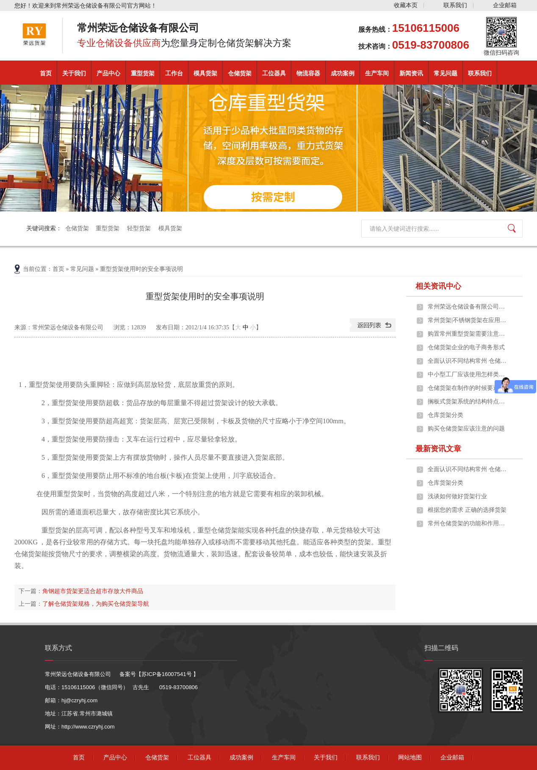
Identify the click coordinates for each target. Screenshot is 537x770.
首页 (46, 73)
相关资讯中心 (438, 286)
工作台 (174, 73)
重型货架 (143, 73)
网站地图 (410, 757)
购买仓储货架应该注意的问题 (466, 428)
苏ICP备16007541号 (167, 674)
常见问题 (445, 73)
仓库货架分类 (445, 415)
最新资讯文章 (438, 448)
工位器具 (274, 73)
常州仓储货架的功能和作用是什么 (468, 523)
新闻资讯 (411, 73)
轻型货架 (139, 228)
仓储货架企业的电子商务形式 (466, 347)
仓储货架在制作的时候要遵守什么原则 (468, 388)
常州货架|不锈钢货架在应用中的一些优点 (468, 320)
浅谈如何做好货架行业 (457, 496)
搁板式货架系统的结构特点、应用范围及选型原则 (468, 401)
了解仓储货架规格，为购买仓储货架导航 (95, 603)
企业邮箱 (505, 5)
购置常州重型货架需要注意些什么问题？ (468, 334)
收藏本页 (406, 5)
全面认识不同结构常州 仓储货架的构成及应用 (468, 361)
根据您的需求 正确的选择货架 (467, 510)
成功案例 (342, 73)
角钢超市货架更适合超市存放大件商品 (92, 591)
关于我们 (74, 73)
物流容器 (308, 73)
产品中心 (108, 73)
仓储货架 (240, 73)
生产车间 (377, 73)
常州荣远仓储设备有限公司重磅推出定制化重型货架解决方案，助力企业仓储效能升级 (468, 307)
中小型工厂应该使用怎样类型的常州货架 (468, 374)
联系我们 (455, 5)
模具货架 (205, 73)
